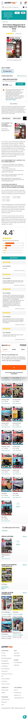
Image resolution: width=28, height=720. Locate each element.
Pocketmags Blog (5, 663)
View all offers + (14, 103)
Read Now (4, 530)
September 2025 (5, 470)
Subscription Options (11, 99)
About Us (16, 690)
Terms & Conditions (5, 678)
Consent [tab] (5, 349)
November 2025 (5, 446)
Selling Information (5, 699)
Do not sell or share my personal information (14, 373)
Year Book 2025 (17, 399)
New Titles (3, 655)
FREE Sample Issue (6, 555)
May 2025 (4, 517)
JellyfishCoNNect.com (19, 697)
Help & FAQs (16, 653)
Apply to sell (4, 702)
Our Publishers (4, 666)
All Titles (3, 653)
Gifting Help (16, 665)
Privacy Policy (4, 671)
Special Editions (7, 536)
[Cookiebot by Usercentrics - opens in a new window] (20, 345)
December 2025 (17, 423)
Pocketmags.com (17, 692)
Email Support (17, 655)
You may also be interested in (7, 592)
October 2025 (16, 446)
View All (25, 536)
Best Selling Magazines (6, 658)
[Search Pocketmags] (3, 7)
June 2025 (15, 493)
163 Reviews (18, 33)
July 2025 (4, 493)
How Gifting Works (18, 662)
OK (14, 367)
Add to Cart (7, 380)
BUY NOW (20, 84)
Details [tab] (14, 349)
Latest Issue (5, 21)
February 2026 (5, 399)
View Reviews (14, 258)
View (2, 380)
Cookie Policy (4, 681)
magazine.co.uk (17, 695)
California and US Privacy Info (6, 675)
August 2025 (16, 470)
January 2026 (5, 423)
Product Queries (4, 690)
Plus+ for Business (5, 668)
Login (2, 704)
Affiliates (3, 692)
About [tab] (23, 349)
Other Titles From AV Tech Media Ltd (9, 564)
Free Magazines (4, 660)
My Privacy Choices (5, 683)
